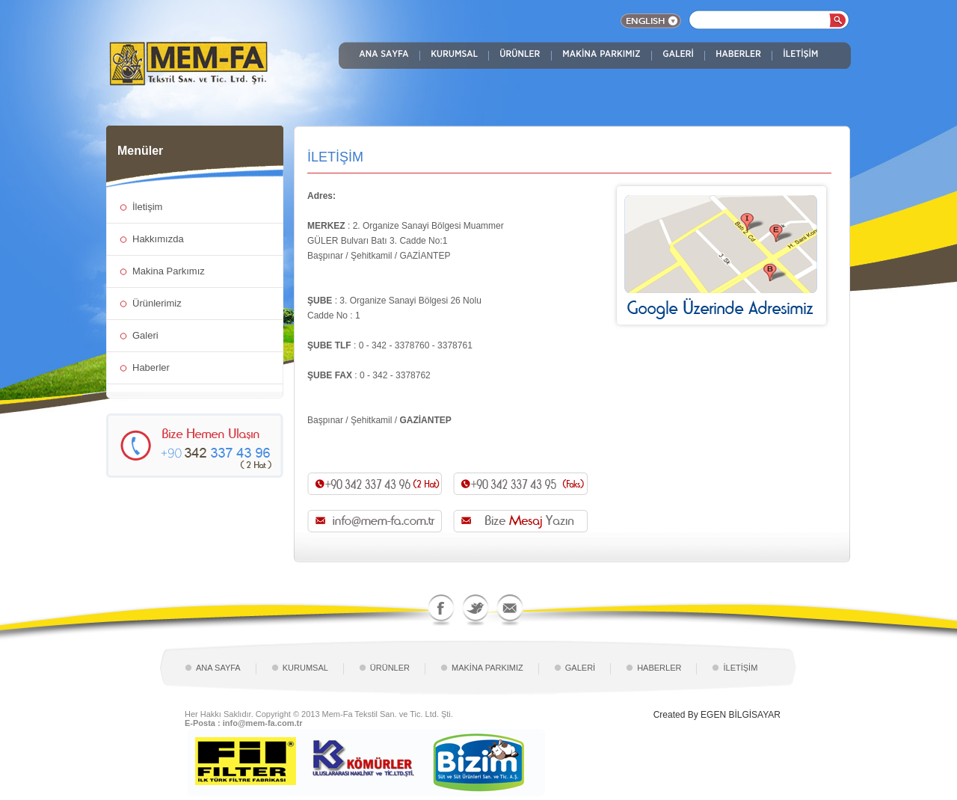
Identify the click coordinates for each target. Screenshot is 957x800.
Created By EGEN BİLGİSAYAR (717, 715)
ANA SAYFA (218, 667)
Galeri (145, 335)
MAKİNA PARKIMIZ (487, 667)
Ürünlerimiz (157, 303)
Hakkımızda (158, 238)
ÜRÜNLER (390, 667)
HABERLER (659, 667)
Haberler (151, 367)
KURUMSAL (305, 667)
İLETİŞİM (740, 667)
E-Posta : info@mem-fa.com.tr (243, 723)
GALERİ (580, 667)
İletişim (147, 206)
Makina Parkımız (168, 271)
